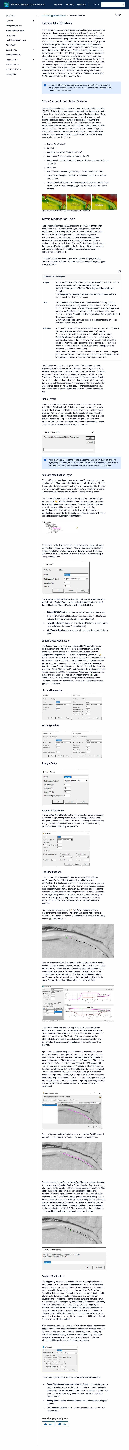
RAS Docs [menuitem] (69, 4)
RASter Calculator (12, 64)
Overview (9, 21)
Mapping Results (12, 60)
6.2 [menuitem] (95, 4)
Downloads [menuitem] (81, 4)
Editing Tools (10, 45)
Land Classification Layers (16, 40)
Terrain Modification (14, 55)
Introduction (10, 16)
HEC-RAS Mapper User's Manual (28, 4)
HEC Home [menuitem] (58, 4)
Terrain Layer (11, 35)
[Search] (113, 4)
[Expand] (33, 20)
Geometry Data (11, 50)
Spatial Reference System (15, 30)
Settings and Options (14, 26)
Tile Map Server (11, 74)
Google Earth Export (13, 69)
